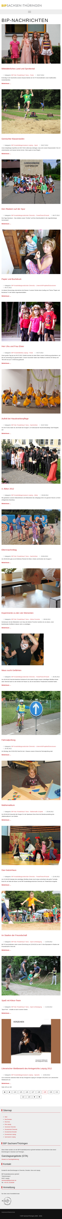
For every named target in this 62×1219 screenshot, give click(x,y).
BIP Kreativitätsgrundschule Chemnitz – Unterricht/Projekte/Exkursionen (33, 285)
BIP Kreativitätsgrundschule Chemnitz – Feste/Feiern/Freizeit (30, 215)
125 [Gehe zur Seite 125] (21, 1092)
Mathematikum (8, 805)
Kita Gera (7, 1122)
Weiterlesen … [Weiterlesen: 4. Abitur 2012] (6, 503)
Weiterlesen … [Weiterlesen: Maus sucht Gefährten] (6, 685)
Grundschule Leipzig (10, 1134)
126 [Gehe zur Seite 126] (27, 1092)
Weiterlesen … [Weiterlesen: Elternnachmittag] (6, 562)
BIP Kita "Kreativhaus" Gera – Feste (22, 75)
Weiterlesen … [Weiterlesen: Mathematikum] (6, 820)
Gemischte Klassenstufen (13, 139)
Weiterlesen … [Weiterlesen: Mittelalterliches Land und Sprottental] (6, 83)
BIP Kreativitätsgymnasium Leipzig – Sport (24, 145)
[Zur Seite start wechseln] (5, 1092)
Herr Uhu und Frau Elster (13, 346)
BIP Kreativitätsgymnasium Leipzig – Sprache (25, 1075)
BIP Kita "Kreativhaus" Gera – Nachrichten (24, 425)
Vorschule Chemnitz (10, 1127)
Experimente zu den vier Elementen (17, 613)
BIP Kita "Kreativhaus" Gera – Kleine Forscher (25, 619)
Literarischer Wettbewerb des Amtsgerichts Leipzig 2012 (27, 1068)
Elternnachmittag (9, 550)
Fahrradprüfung (8, 740)
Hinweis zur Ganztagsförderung (10, 1159)
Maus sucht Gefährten (11, 670)
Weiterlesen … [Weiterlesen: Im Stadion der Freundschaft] (6, 950)
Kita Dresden (8, 1119)
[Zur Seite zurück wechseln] (10, 1092)
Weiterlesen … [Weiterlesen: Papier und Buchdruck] (6, 296)
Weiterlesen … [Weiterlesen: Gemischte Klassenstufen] (6, 153)
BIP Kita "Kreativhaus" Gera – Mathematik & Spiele (27, 811)
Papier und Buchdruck (11, 279)
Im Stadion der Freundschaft (14, 935)
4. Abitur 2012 (8, 489)
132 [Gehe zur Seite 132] (23, 1097)
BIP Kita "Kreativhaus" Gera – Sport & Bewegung (26, 942)
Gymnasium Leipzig (10, 1137)
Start (6, 1117)
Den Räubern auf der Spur (13, 209)
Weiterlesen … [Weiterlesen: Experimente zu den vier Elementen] (6, 628)
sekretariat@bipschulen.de (9, 1180)
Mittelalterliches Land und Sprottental (18, 69)
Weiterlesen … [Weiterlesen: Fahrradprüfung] (6, 755)
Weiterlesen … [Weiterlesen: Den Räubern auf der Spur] (6, 224)
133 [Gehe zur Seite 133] (29, 1097)
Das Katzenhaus (9, 870)
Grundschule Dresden (11, 1132)
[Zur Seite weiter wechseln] (35, 1097)
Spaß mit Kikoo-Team (11, 1000)
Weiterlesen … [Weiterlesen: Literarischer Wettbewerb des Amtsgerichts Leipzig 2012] (6, 1083)
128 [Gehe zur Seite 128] (39, 1092)
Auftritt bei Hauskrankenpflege (15, 418)
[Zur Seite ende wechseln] (39, 1097)
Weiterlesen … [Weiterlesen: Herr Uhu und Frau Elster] (6, 363)
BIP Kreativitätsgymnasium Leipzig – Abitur (24, 495)
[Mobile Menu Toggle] (29, 11)
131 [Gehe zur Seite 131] (57, 1092)
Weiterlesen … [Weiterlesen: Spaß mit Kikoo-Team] (6, 1013)
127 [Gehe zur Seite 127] (33, 1092)
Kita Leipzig (8, 1124)
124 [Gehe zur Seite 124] (15, 1092)
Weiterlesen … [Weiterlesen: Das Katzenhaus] (6, 885)
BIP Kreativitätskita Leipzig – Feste (22, 353)
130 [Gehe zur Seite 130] (51, 1092)
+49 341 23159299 (9, 1182)
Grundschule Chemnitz (11, 1129)
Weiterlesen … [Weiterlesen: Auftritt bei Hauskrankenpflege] (6, 433)
